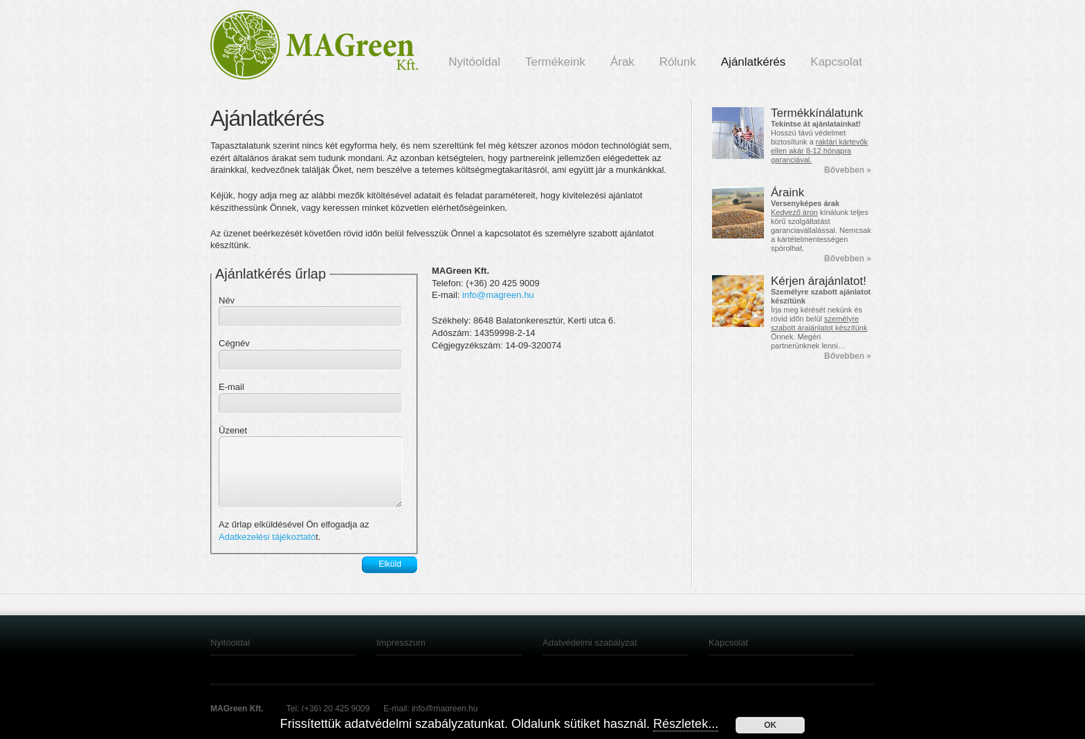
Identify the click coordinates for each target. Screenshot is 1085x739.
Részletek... (685, 724)
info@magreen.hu (498, 295)
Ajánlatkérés (753, 61)
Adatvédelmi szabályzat (589, 642)
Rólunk (677, 61)
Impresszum (401, 642)
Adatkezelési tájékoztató (267, 537)
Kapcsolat (836, 61)
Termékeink (555, 61)
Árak (622, 61)
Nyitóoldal (474, 61)
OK (770, 725)
